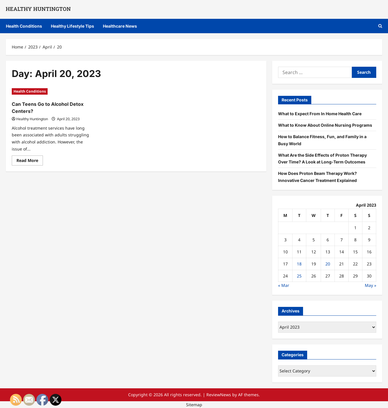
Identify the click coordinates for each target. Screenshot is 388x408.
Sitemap (194, 404)
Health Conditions (24, 26)
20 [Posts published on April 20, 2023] (327, 264)
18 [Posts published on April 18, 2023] (299, 264)
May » (370, 285)
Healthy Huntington (32, 118)
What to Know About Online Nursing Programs (325, 125)
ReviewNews (218, 394)
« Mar (283, 285)
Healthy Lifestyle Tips (72, 26)
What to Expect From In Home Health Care (320, 113)
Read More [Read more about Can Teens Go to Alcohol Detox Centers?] (29, 161)
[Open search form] (380, 26)
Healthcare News (120, 26)
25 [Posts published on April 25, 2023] (299, 276)
